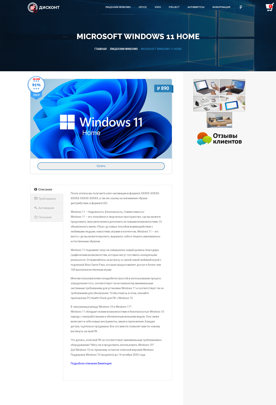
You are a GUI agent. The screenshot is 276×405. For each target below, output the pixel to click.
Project (174, 7)
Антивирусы (196, 7)
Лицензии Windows (118, 7)
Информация (221, 7)
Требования (45, 199)
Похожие (43, 217)
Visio (158, 7)
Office (143, 7)
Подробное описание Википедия (91, 363)
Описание (43, 189)
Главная (101, 48)
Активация (44, 208)
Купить (101, 165)
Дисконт (43, 7)
